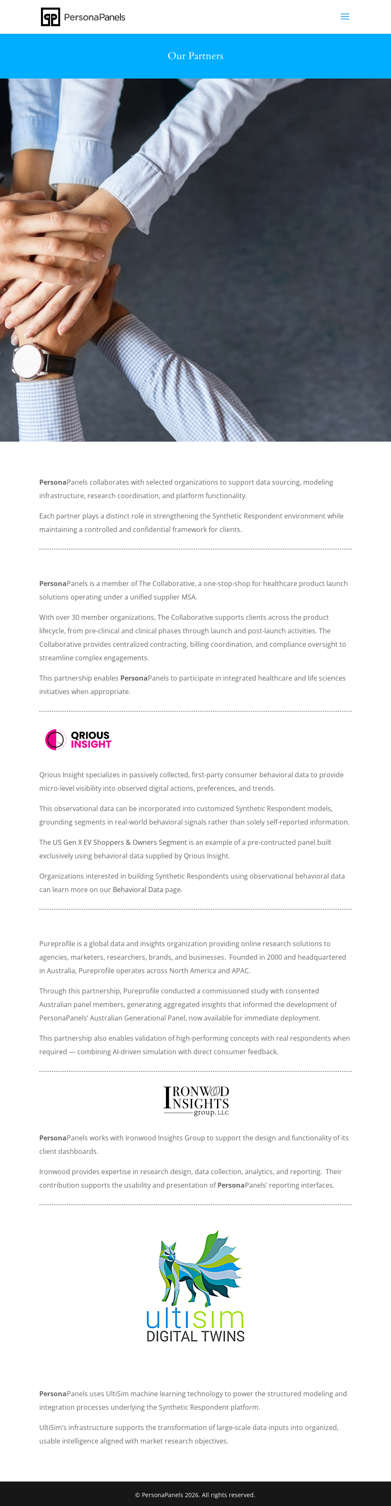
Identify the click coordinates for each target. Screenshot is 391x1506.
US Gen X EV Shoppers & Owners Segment (120, 842)
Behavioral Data (138, 889)
